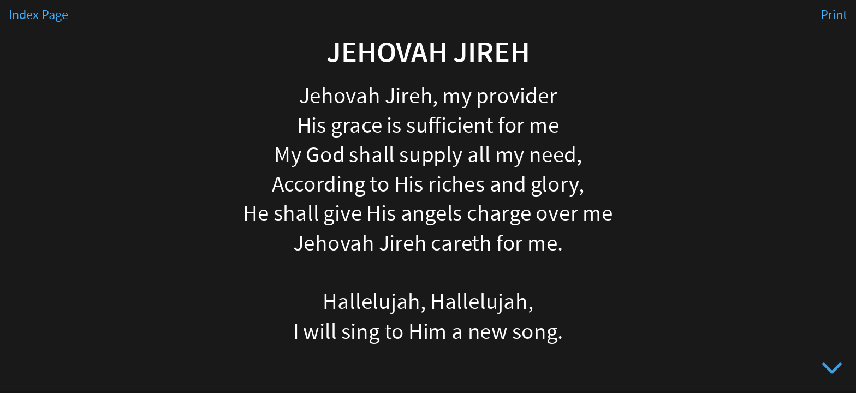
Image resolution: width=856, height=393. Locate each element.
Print (834, 15)
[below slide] (832, 370)
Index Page (38, 15)
